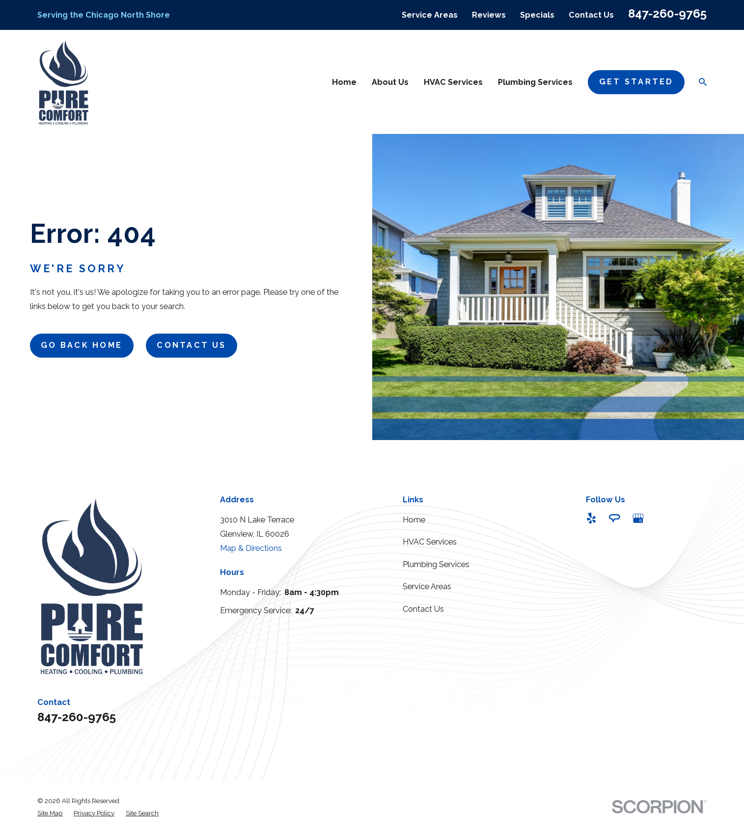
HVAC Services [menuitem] (453, 82)
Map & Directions (251, 548)
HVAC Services (430, 542)
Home (414, 519)
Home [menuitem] (344, 82)
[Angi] (614, 518)
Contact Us (591, 15)
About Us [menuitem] (390, 82)
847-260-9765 (667, 13)
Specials (537, 15)
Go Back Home (81, 345)
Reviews (489, 15)
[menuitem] (50, 813)
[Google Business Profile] (638, 518)
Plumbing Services (436, 564)
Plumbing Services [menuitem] (535, 82)
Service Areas (430, 15)
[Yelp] (591, 518)
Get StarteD (636, 81)
